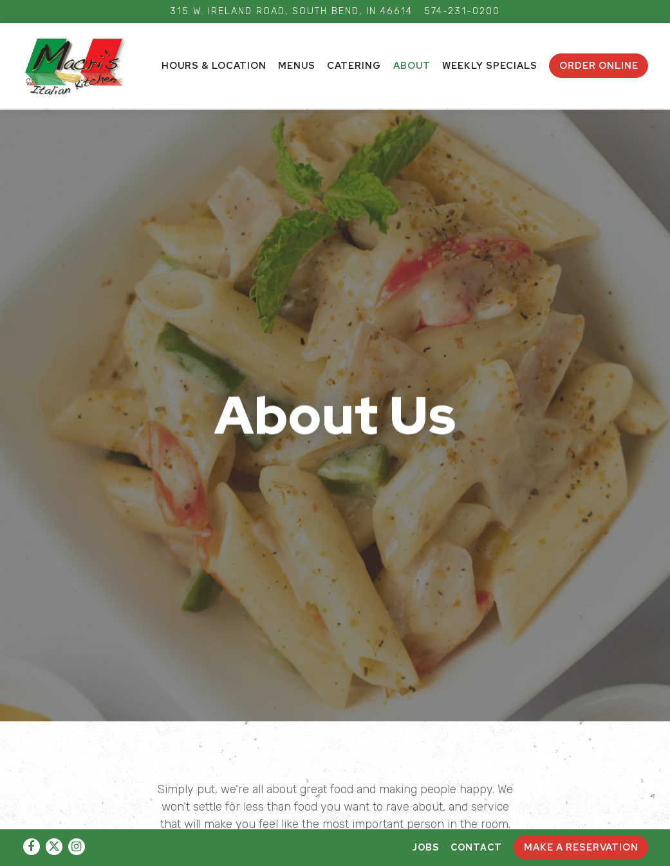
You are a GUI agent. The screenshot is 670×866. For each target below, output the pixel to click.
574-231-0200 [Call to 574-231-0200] (462, 11)
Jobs (426, 847)
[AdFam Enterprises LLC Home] (83, 65)
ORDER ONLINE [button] (598, 65)
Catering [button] (354, 65)
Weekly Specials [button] (489, 65)
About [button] (412, 65)
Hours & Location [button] (214, 65)
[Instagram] (76, 846)
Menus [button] (296, 65)
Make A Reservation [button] (581, 847)
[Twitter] (54, 846)
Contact (476, 847)
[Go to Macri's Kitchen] (291, 12)
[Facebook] (31, 846)
